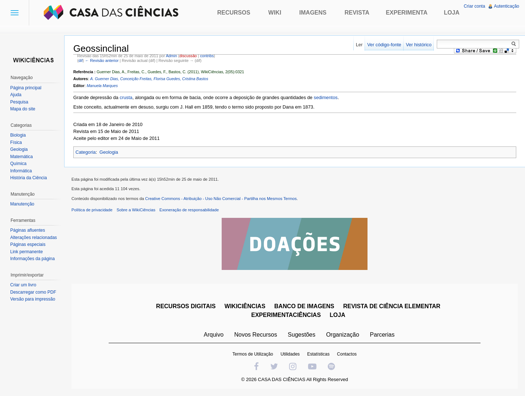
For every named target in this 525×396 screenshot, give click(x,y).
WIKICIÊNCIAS (245, 306)
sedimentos (326, 97)
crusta (126, 97)
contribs (207, 56)
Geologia (109, 152)
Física (16, 142)
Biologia (18, 135)
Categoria (85, 152)
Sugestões (301, 335)
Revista (357, 12)
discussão (188, 56)
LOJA (337, 315)
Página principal (25, 87)
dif (80, 60)
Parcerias (382, 335)
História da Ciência (28, 177)
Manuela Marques (102, 85)
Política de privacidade (92, 210)
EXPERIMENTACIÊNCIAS (286, 315)
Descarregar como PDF (33, 292)
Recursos (233, 12)
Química (18, 163)
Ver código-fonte (384, 44)
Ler (359, 44)
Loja (452, 12)
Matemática (21, 156)
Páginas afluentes (27, 230)
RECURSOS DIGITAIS (185, 306)
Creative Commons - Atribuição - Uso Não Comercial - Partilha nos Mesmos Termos (221, 198)
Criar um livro (23, 284)
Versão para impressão (32, 299)
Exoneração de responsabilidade (189, 210)
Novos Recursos (255, 335)
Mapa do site (22, 108)
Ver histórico (418, 44)
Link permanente (26, 251)
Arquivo (213, 335)
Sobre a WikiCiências (136, 210)
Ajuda (16, 94)
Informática (21, 170)
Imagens (313, 12)
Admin (171, 56)
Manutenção (22, 204)
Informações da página (32, 258)
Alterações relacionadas (33, 237)
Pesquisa (19, 102)
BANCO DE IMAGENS (304, 306)
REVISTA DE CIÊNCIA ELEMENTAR (391, 306)
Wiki (274, 12)
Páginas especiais (28, 244)
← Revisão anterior (101, 60)
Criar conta (474, 6)
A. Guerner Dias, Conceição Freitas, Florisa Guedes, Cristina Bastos (149, 79)
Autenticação (506, 6)
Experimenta (406, 12)
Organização (342, 335)
